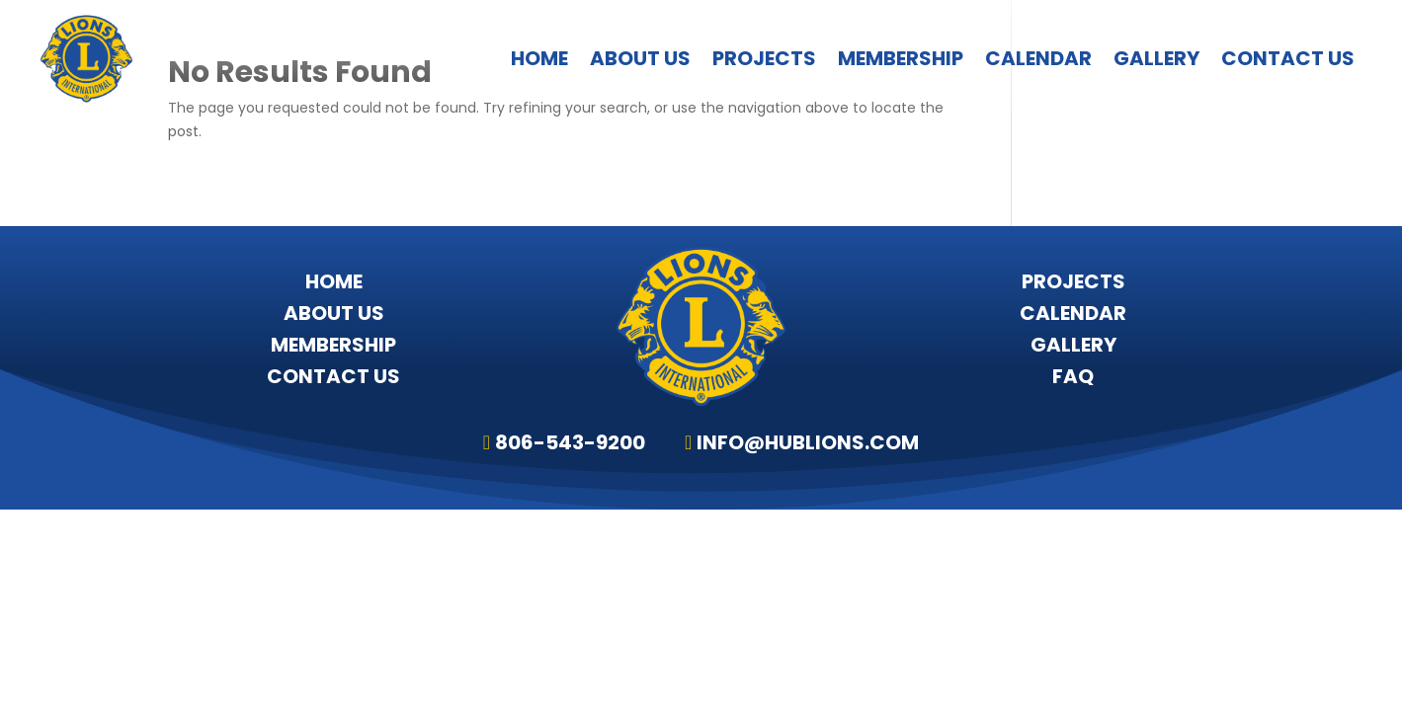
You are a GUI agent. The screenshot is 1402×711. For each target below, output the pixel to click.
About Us (640, 58)
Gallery (1156, 58)
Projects (764, 58)
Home (539, 58)
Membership (900, 58)
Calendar (1038, 58)
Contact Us (1288, 58)
